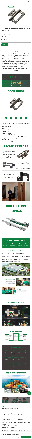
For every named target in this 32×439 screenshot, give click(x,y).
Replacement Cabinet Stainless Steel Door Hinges (19, 55)
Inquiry (4, 44)
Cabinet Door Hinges (14, 53)
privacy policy (16, 434)
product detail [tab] (16, 51)
